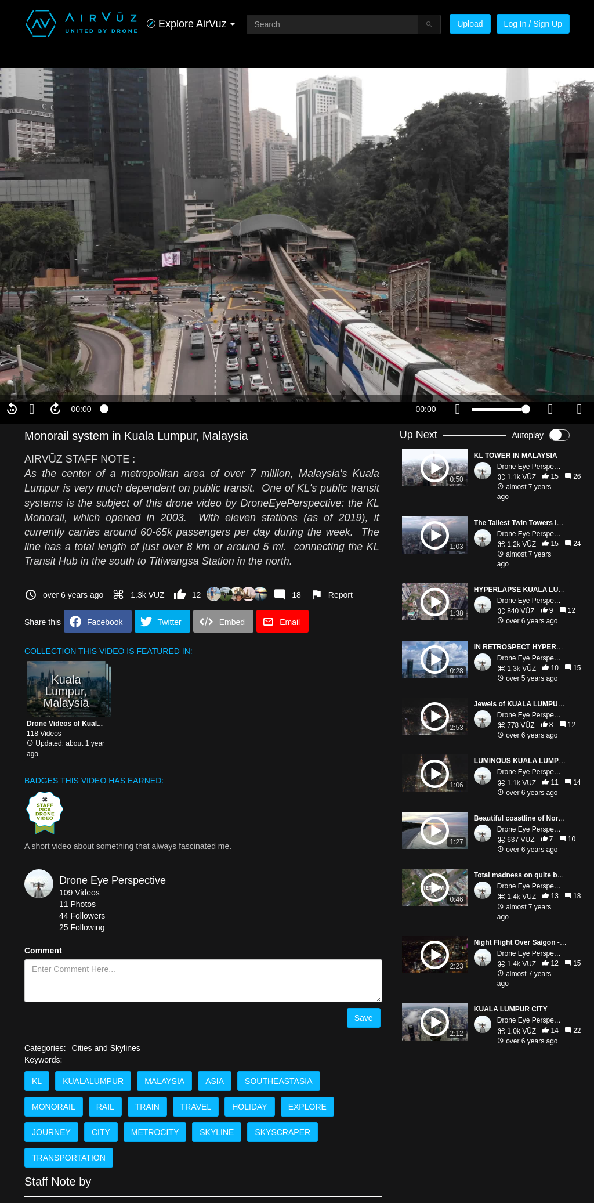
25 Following (82, 927)
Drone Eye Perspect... (531, 467)
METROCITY (155, 1132)
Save (363, 1018)
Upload (470, 23)
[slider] (253, 409)
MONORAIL (53, 1106)
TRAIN (147, 1106)
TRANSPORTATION (69, 1157)
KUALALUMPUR (93, 1081)
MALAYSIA (164, 1081)
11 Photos (77, 904)
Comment (43, 950)
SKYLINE (217, 1132)
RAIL (105, 1106)
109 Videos (79, 892)
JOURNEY (51, 1132)
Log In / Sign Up (533, 23)
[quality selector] (550, 409)
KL (37, 1081)
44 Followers (82, 915)
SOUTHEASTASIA (278, 1081)
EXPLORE (307, 1106)
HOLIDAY (249, 1106)
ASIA (214, 1081)
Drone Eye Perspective (112, 880)
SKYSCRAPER (282, 1132)
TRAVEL (195, 1106)
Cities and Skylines (106, 1048)
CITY (101, 1132)
